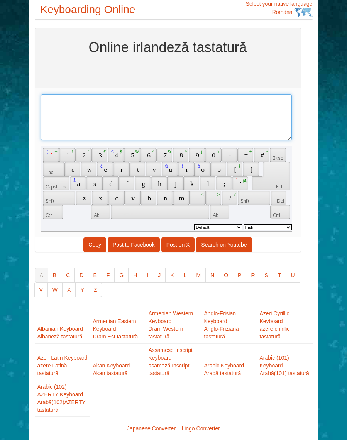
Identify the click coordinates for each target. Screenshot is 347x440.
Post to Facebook (134, 245)
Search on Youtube (224, 245)
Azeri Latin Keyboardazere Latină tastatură (62, 365)
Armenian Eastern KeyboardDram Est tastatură (115, 329)
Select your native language (279, 9)
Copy (94, 245)
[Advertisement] (168, 70)
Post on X (178, 245)
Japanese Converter (151, 428)
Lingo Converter (200, 428)
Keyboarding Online (88, 9)
